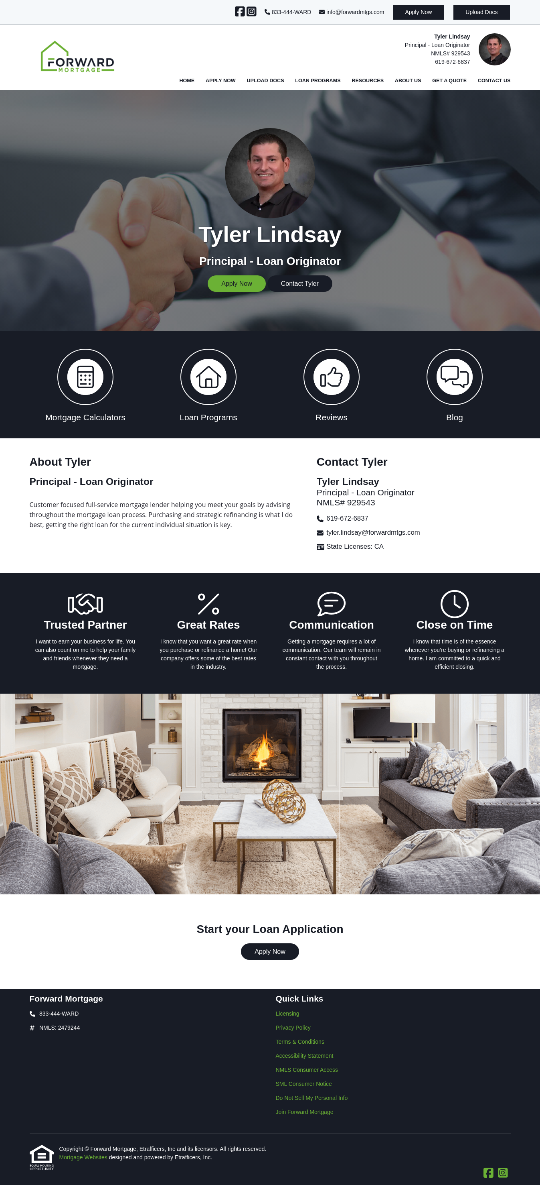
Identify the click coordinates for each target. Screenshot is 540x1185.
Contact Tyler (300, 283)
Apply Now (418, 12)
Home (186, 80)
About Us (408, 80)
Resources (368, 80)
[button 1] (86, 384)
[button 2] (209, 384)
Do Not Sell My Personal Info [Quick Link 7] (312, 1098)
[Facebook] (240, 12)
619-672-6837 (452, 62)
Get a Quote (449, 80)
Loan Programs (317, 80)
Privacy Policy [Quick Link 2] (293, 1027)
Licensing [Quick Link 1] (287, 1013)
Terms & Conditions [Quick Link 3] (300, 1041)
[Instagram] (252, 12)
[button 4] (455, 384)
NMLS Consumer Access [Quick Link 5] (307, 1070)
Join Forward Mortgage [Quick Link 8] (305, 1112)
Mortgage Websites (84, 1157)
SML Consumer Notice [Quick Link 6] (304, 1084)
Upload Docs (481, 12)
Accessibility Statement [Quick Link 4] (305, 1056)
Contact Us (494, 80)
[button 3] (332, 384)
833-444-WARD (288, 12)
